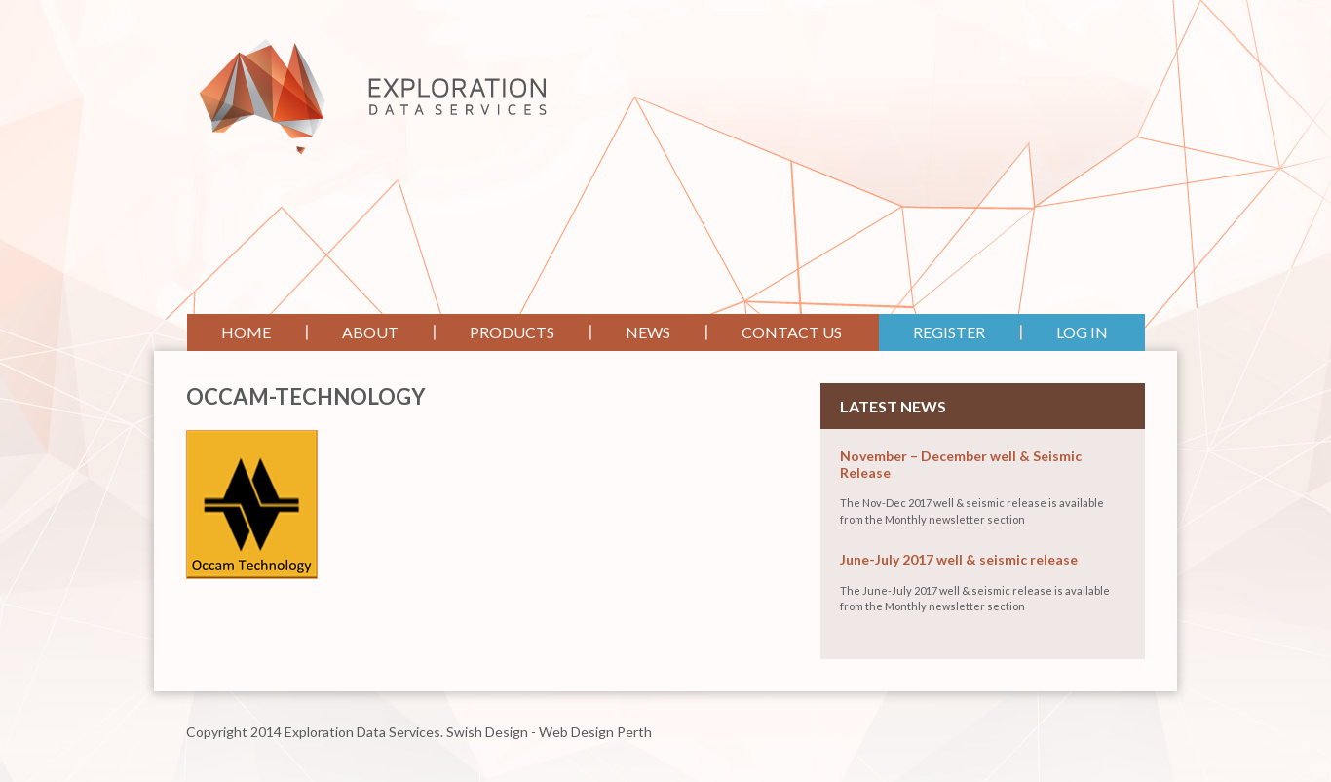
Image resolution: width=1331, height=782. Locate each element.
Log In (1082, 332)
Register (949, 332)
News (648, 332)
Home (246, 332)
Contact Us (792, 332)
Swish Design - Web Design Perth (549, 731)
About (370, 332)
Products (512, 332)
